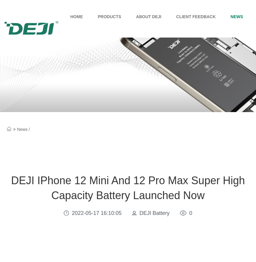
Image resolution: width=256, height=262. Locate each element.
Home (76, 16)
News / (23, 129)
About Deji (149, 16)
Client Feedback (195, 16)
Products (109, 16)
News (237, 16)
